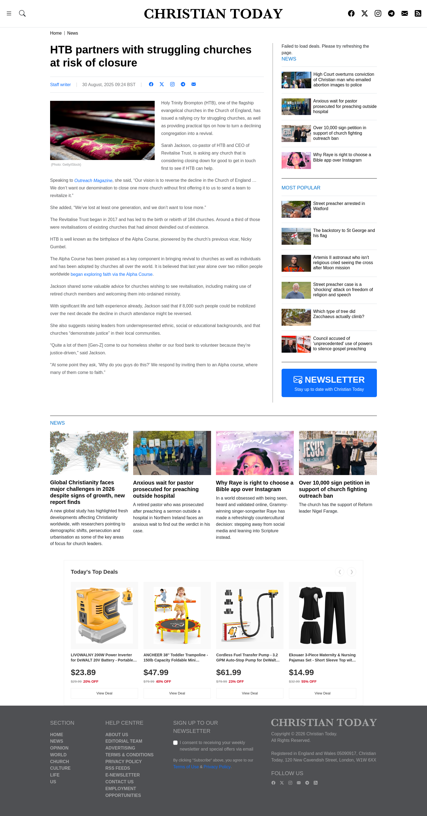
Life (55, 775)
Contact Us (119, 781)
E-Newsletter (122, 775)
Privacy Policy (123, 761)
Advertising (120, 748)
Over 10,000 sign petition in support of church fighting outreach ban (334, 489)
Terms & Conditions (129, 754)
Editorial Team (123, 741)
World (58, 754)
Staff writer (60, 84)
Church (59, 761)
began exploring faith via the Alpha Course (112, 274)
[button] (9, 14)
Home (56, 33)
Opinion (59, 748)
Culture (60, 768)
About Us (116, 734)
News (72, 33)
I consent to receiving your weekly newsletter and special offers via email (216, 745)
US (53, 781)
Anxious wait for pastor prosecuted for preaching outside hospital (166, 489)
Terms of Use (186, 766)
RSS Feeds (117, 768)
